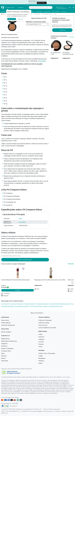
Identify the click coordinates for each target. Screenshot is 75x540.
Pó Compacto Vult (5, 303)
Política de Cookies (43, 322)
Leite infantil (47, 11)
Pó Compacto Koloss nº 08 (37, 24)
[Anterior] (52, 49)
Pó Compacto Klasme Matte (7, 306)
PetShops (41, 361)
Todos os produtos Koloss (25, 259)
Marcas (3, 358)
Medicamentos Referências (9, 341)
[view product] (56, 45)
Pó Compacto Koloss (47, 14)
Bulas (2, 353)
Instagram (41, 339)
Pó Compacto (37, 14)
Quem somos (5, 320)
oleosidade (42, 61)
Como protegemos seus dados (47, 327)
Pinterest (41, 344)
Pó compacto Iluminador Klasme (21, 306)
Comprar (17, 290)
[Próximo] (71, 49)
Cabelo (40, 363)
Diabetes (32, 11)
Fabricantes (4, 361)
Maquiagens (41, 358)
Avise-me (62, 30)
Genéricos (64, 11)
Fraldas (40, 356)
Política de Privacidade (44, 320)
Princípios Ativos (6, 351)
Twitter (40, 334)
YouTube (41, 341)
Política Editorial (5, 322)
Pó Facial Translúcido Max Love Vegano (39, 306)
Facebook (41, 337)
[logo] (2, 7)
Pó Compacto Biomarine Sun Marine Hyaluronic (59, 303)
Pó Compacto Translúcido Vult (17, 303)
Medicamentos (5, 338)
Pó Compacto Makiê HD (29, 303)
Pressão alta (39, 11)
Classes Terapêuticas (7, 348)
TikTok (40, 346)
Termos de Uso (42, 325)
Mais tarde (20, 19)
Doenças (3, 356)
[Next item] (72, 282)
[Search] (50, 7)
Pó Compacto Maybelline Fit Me (55, 306)
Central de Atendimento (8, 325)
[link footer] (5, 406)
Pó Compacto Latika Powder (42, 303)
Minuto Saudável (6, 332)
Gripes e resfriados (5, 11)
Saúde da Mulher (56, 11)
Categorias (4, 343)
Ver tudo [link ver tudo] (71, 37)
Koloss (20, 218)
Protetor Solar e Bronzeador (46, 353)
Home (4, 14)
